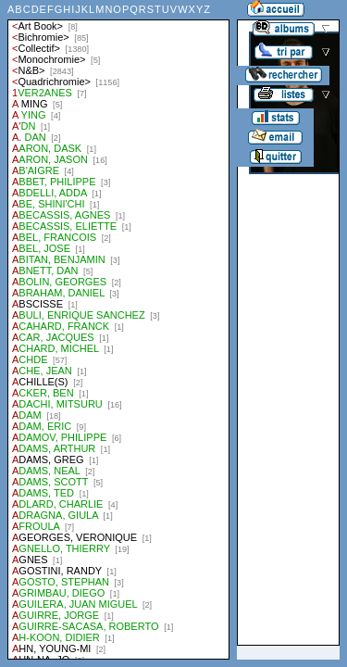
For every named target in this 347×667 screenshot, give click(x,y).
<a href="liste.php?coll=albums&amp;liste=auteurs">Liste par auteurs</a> (118, 330)
